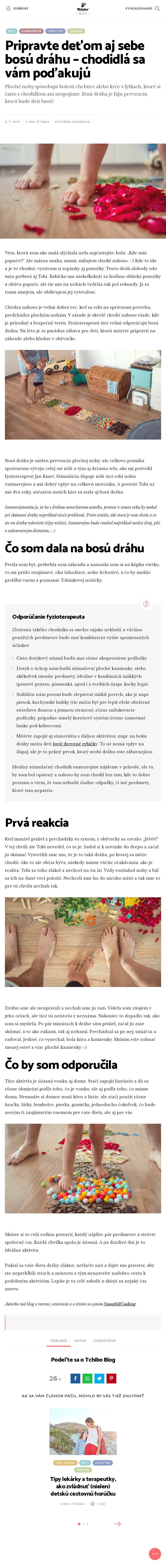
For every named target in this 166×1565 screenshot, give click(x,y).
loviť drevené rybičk (74, 743)
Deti (11, 31)
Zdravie (76, 31)
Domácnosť (31, 31)
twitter (99, 1378)
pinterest (111, 1378)
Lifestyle (55, 31)
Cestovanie (65, 1463)
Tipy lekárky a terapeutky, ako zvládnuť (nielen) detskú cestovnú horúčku (83, 1487)
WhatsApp (87, 1378)
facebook (75, 1378)
